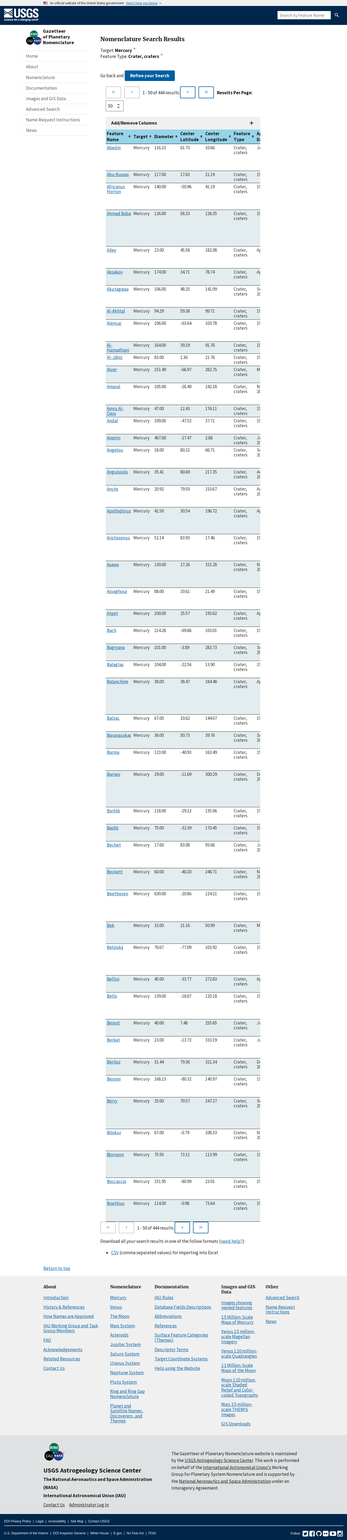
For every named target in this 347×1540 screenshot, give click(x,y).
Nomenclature (40, 77)
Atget (112, 613)
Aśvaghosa (117, 591)
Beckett (115, 872)
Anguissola (117, 472)
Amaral (113, 387)
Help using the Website (177, 1368)
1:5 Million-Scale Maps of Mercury (237, 1319)
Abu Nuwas (118, 174)
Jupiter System (125, 1344)
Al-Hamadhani (118, 347)
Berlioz (114, 1062)
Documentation (41, 88)
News (31, 130)
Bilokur (114, 1133)
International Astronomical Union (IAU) (84, 1496)
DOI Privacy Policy (17, 1521)
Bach (111, 630)
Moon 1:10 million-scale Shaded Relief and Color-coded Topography (239, 1387)
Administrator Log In (89, 1505)
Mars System (122, 1326)
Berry (112, 1101)
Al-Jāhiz (115, 357)
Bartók (113, 811)
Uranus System (125, 1363)
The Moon (119, 1316)
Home (32, 56)
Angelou (115, 450)
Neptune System (127, 1373)
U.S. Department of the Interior (26, 1533)
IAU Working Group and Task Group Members (70, 1328)
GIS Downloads (235, 1424)
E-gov (118, 1533)
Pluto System (123, 1382)
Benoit (113, 1023)
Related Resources (61, 1359)
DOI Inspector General (69, 1533)
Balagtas (115, 664)
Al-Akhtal (116, 311)
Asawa (113, 565)
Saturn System (124, 1354)
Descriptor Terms (171, 1350)
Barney (113, 774)
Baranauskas (119, 735)
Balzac (113, 718)
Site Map (76, 1521)
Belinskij (115, 947)
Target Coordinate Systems (181, 1359)
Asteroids (119, 1335)
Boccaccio (116, 1181)
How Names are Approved (68, 1316)
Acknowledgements (62, 1350)
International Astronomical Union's (237, 1467)
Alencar (114, 323)
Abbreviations (168, 1316)
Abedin (114, 148)
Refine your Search (149, 76)
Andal (112, 421)
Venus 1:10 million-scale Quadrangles (239, 1353)
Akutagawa (117, 289)
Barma (113, 752)
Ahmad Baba (119, 213)
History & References (64, 1307)
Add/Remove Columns (134, 123)
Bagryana (116, 647)
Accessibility (57, 1521)
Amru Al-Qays (115, 411)
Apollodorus (119, 511)
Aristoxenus (118, 538)
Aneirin (113, 438)
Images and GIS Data (46, 99)
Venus (116, 1307)
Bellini (113, 979)
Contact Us (54, 1368)
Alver (112, 369)
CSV (115, 1253)
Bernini (114, 1079)
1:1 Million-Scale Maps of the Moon (238, 1367)
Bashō (112, 828)
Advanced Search (43, 109)
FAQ (47, 1340)
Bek (110, 925)
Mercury (118, 1298)
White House (99, 1533)
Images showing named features (236, 1305)
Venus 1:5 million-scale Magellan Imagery (238, 1336)
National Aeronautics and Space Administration (225, 1481)
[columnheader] (119, 136)
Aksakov (115, 272)
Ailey (111, 250)
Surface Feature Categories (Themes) (181, 1337)
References (166, 1326)
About (32, 67)
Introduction (56, 1298)
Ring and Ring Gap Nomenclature (127, 1393)
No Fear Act (135, 1533)
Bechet (114, 845)
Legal (39, 1521)
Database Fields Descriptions (183, 1307)
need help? (232, 1241)
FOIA (152, 1533)
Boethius (115, 1203)
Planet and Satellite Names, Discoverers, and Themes (126, 1413)
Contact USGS (99, 1521)
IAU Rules (164, 1298)
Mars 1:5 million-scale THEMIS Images (236, 1409)
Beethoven (117, 894)
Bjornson (115, 1155)
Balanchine (117, 682)
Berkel (113, 1040)
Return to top (56, 1268)
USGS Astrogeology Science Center (92, 1470)
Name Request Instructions (53, 120)
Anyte (112, 489)
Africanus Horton (116, 189)
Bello (112, 996)
